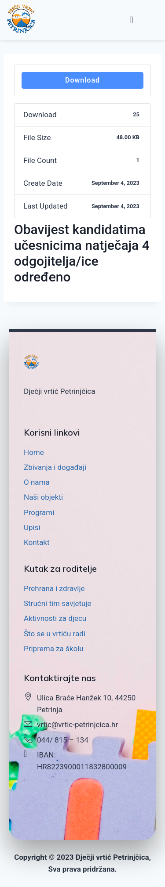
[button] (131, 20)
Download (82, 80)
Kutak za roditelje (60, 568)
